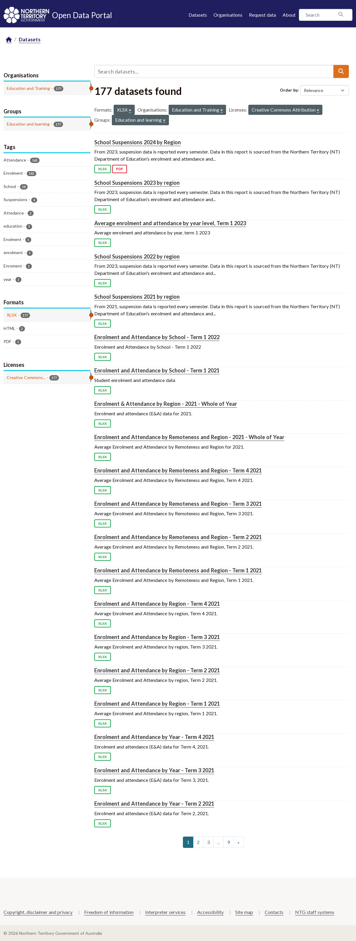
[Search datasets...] (214, 71)
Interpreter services (165, 912)
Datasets (198, 15)
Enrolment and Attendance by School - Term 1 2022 (156, 337)
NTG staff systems (314, 912)
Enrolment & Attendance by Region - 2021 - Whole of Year (165, 403)
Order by (289, 90)
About (289, 15)
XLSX (102, 169)
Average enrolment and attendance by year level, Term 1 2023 (170, 223)
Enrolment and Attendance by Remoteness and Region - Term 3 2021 (178, 503)
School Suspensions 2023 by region (137, 182)
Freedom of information (109, 912)
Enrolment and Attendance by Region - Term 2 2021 (157, 670)
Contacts (274, 912)
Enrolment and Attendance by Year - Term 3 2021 (154, 770)
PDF (119, 169)
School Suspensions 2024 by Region (137, 142)
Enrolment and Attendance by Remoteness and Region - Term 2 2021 (178, 537)
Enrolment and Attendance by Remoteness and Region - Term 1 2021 (178, 570)
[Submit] (341, 71)
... (218, 842)
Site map (244, 912)
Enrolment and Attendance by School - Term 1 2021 (156, 370)
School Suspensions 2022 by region (137, 256)
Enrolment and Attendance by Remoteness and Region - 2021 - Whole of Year (189, 437)
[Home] (9, 39)
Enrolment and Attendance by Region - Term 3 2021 (157, 637)
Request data (262, 15)
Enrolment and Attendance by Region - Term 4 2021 (157, 603)
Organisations (228, 15)
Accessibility (210, 912)
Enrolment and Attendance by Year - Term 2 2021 (154, 803)
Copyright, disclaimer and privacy (38, 912)
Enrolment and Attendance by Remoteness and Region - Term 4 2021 (178, 470)
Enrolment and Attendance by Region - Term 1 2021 (157, 703)
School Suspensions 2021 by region (137, 296)
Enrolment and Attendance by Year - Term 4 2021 (154, 737)
